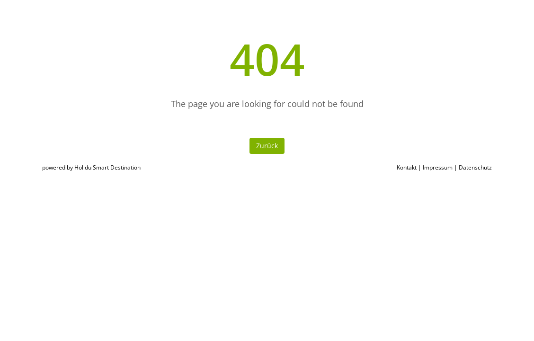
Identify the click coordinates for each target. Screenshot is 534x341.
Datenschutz (475, 167)
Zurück (267, 145)
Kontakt (407, 167)
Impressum (438, 167)
